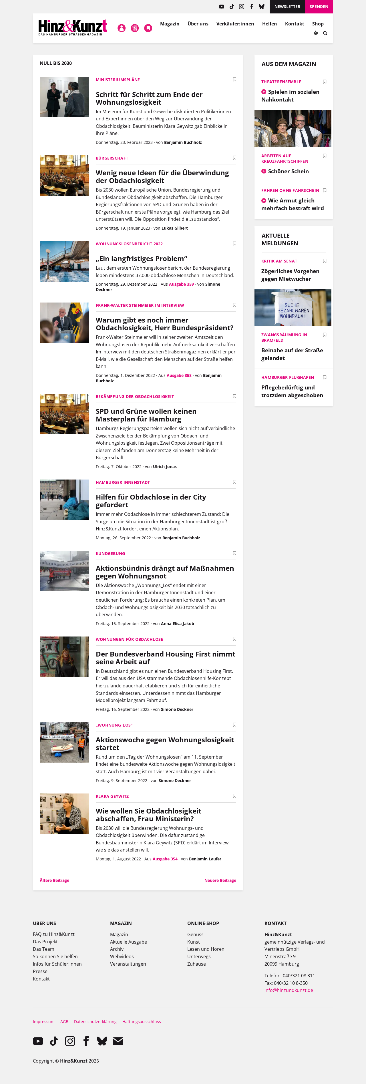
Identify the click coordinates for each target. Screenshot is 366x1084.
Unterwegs (199, 956)
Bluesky (262, 6)
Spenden (319, 6)
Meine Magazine (135, 28)
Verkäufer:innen (235, 24)
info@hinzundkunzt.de (288, 990)
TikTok (232, 6)
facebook (252, 6)
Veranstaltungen (128, 964)
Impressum (44, 1021)
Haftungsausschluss (141, 1021)
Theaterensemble (281, 81)
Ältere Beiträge (54, 880)
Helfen (269, 24)
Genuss (195, 934)
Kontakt (294, 24)
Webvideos (122, 956)
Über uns (198, 24)
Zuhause (196, 964)
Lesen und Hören (205, 949)
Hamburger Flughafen (287, 377)
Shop (318, 24)
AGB (64, 1021)
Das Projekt (45, 941)
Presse (40, 971)
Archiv (117, 949)
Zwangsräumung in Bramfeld (284, 337)
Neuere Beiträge (220, 880)
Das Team (43, 949)
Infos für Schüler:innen (57, 964)
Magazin (170, 24)
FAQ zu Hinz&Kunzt (54, 934)
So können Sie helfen (55, 956)
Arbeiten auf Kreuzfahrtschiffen (284, 158)
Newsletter (287, 6)
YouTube (222, 6)
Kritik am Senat (279, 261)
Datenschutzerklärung (95, 1021)
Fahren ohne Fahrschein (290, 190)
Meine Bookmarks (148, 28)
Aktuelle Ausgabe (128, 942)
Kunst (193, 942)
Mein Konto (121, 28)
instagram (242, 6)
